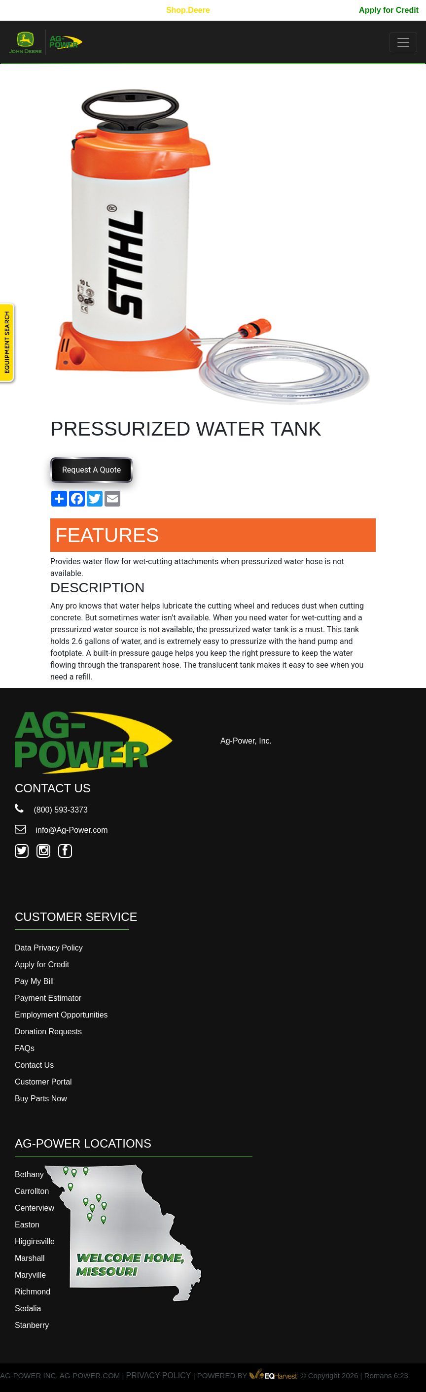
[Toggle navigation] (403, 42)
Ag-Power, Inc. (246, 741)
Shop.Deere (188, 10)
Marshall (29, 1258)
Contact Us (34, 1065)
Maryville (30, 1275)
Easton (27, 1225)
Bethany (29, 1174)
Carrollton (32, 1191)
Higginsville (35, 1241)
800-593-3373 (37, 10)
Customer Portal (43, 1082)
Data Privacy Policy (49, 948)
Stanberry (32, 1325)
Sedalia (28, 1308)
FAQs (25, 1048)
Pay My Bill (330, 10)
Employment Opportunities (61, 1015)
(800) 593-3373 (51, 810)
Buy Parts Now (41, 1098)
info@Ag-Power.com (61, 830)
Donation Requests (48, 1031)
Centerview (34, 1208)
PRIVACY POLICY (158, 1375)
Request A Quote (91, 470)
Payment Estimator (48, 998)
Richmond (32, 1292)
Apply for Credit (389, 10)
